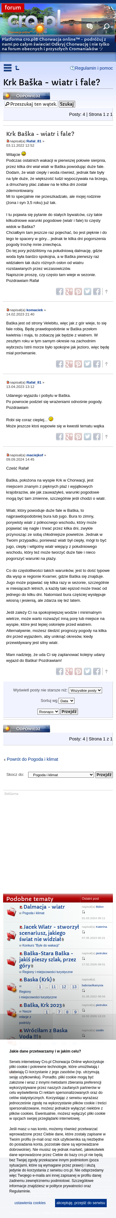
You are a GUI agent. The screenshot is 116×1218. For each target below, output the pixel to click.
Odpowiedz (26, 96)
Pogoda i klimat (33, 913)
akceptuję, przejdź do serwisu (81, 1203)
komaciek (35, 310)
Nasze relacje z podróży (25, 1017)
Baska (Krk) (38, 980)
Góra (106, 291)
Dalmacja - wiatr (44, 907)
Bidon (100, 906)
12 (64, 986)
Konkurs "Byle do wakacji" (40, 945)
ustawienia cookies (30, 1203)
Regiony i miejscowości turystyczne (47, 972)
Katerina (101, 926)
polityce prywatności (66, 1186)
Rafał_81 (34, 141)
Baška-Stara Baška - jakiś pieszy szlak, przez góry (47, 960)
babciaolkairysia (92, 985)
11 (53, 986)
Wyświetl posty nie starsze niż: (57, 690)
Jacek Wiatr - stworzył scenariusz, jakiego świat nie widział (49, 933)
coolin (100, 1030)
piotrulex (101, 953)
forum (13, 8)
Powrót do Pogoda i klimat (32, 759)
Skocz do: (15, 774)
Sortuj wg (58, 701)
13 (74, 986)
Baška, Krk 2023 (43, 1005)
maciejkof (35, 455)
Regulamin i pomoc (94, 68)
